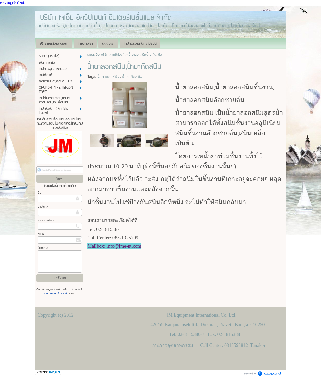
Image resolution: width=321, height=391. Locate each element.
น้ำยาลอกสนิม (108, 76)
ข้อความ (43, 248)
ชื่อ (39, 193)
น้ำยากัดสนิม (132, 76)
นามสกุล (43, 206)
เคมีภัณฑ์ (118, 54)
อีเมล (41, 234)
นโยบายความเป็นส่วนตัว (56, 294)
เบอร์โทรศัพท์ (46, 220)
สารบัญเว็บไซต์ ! (13, 3)
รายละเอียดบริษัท (97, 54)
